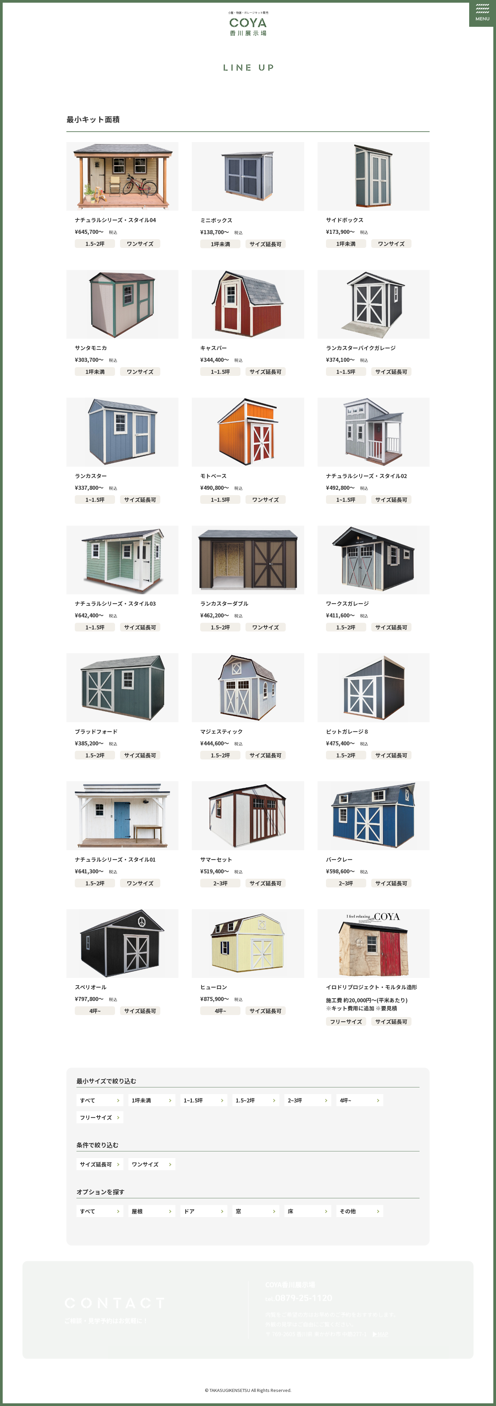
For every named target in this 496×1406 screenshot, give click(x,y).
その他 (348, 1211)
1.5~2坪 (95, 244)
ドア (189, 1211)
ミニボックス (216, 220)
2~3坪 (220, 883)
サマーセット (216, 859)
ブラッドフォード (96, 731)
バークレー (339, 859)
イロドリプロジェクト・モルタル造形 (371, 987)
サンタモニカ (91, 348)
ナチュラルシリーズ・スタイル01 (115, 859)
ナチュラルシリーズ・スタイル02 (366, 476)
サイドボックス (345, 220)
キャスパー (213, 348)
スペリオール (91, 987)
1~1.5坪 (220, 371)
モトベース (213, 476)
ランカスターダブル (224, 603)
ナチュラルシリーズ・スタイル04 (115, 220)
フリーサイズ (346, 1021)
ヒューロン (213, 987)
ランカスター (91, 476)
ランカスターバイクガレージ (361, 348)
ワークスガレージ (347, 603)
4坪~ (95, 1011)
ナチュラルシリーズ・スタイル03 (115, 603)
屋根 (137, 1211)
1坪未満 (220, 244)
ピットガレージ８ (347, 731)
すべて (87, 1100)
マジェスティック (221, 731)
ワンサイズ (140, 244)
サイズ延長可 (266, 244)
